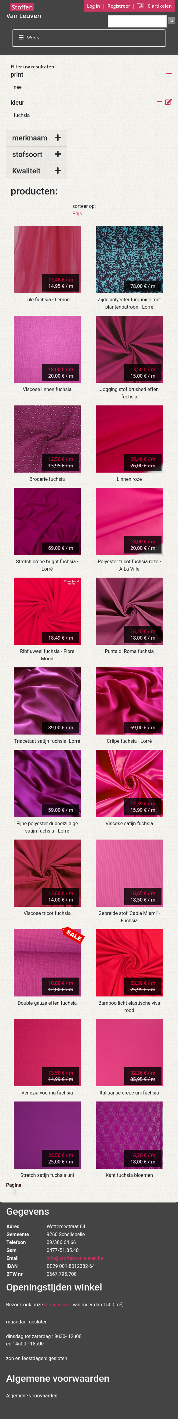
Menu (29, 38)
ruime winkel (58, 1305)
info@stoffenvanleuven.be (75, 1258)
